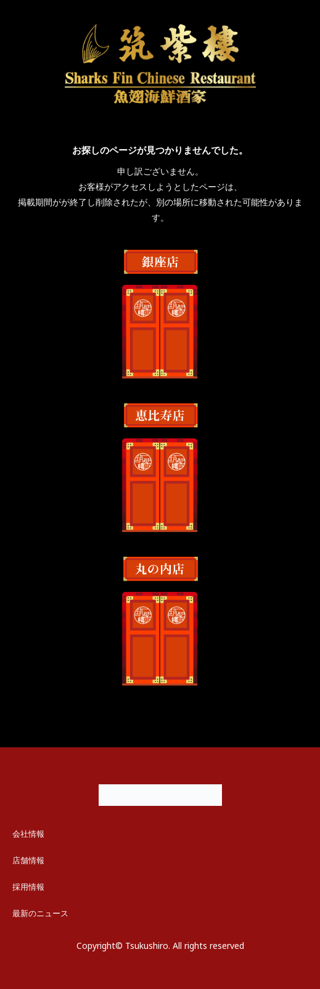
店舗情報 (28, 860)
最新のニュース (40, 913)
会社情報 (28, 833)
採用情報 (28, 886)
